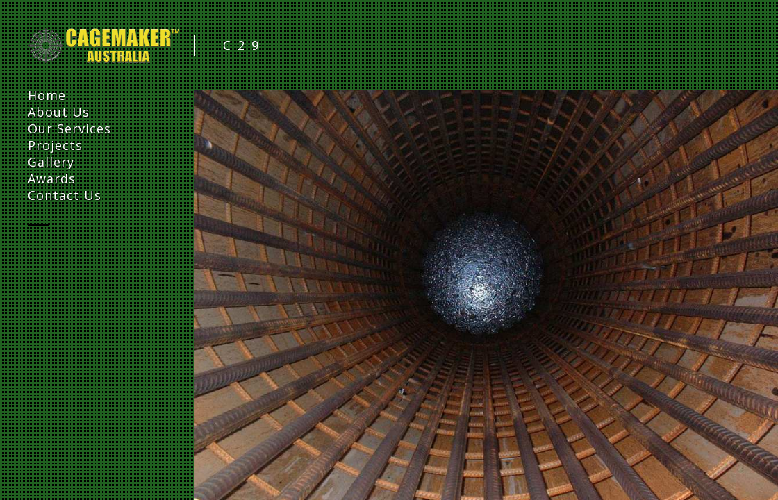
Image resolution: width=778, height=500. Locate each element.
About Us (59, 111)
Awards (52, 178)
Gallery (51, 161)
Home (47, 95)
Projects (55, 145)
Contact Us (64, 195)
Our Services (69, 128)
